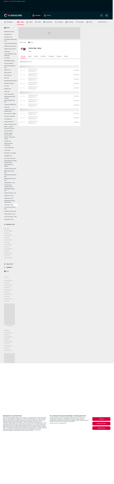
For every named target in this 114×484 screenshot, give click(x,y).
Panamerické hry (8, 131)
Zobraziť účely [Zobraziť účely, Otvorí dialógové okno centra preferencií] (101, 428)
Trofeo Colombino (9, 147)
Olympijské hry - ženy (9, 182)
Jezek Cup (6, 107)
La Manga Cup (8, 119)
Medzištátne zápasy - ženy (9, 189)
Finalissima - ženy (8, 198)
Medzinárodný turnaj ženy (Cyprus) (9, 201)
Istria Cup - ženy (8, 204)
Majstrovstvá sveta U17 (10, 49)
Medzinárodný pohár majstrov (9, 97)
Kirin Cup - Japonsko (9, 116)
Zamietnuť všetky (101, 423)
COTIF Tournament (9, 94)
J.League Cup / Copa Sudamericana (9, 110)
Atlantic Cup (7, 70)
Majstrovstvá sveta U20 (10, 46)
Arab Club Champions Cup (10, 66)
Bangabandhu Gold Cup (10, 80)
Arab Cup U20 (7, 72)
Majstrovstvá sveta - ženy (9, 171)
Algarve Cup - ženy (9, 195)
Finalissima (7, 51)
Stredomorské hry (8, 121)
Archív (66, 56)
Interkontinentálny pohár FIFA (10, 40)
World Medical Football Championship (10, 161)
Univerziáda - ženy (8, 219)
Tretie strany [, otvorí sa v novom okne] (37, 430)
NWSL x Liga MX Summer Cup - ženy (9, 127)
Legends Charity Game (10, 168)
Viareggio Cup (8, 155)
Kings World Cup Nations (8, 165)
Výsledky (43, 56)
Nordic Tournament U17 (10, 124)
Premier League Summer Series (8, 134)
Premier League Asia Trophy (9, 137)
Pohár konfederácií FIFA (10, 43)
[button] (101, 15)
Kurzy (30, 56)
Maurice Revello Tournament (8, 144)
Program (51, 56)
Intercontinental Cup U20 (9, 101)
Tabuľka (59, 56)
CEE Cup (6, 86)
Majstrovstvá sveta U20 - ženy (10, 175)
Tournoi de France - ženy (10, 216)
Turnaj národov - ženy (9, 214)
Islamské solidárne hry (10, 104)
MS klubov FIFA (8, 37)
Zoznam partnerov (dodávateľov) (58, 423)
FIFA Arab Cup (8, 75)
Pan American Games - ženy (10, 208)
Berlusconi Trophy (9, 83)
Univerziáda (7, 150)
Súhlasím (101, 419)
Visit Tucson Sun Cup (9, 158)
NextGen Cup (7, 88)
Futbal (24, 42)
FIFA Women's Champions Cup (8, 185)
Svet (32, 42)
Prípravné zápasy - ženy (10, 193)
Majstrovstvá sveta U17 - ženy (10, 179)
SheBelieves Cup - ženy (10, 211)
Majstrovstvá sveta (9, 31)
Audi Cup (6, 78)
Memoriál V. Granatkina (10, 153)
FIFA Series (7, 58)
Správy (36, 56)
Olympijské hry (8, 34)
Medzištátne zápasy (9, 60)
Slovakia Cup (7, 141)
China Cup (6, 91)
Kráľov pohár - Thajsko (10, 113)
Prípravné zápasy (8, 63)
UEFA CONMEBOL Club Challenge (10, 54)
